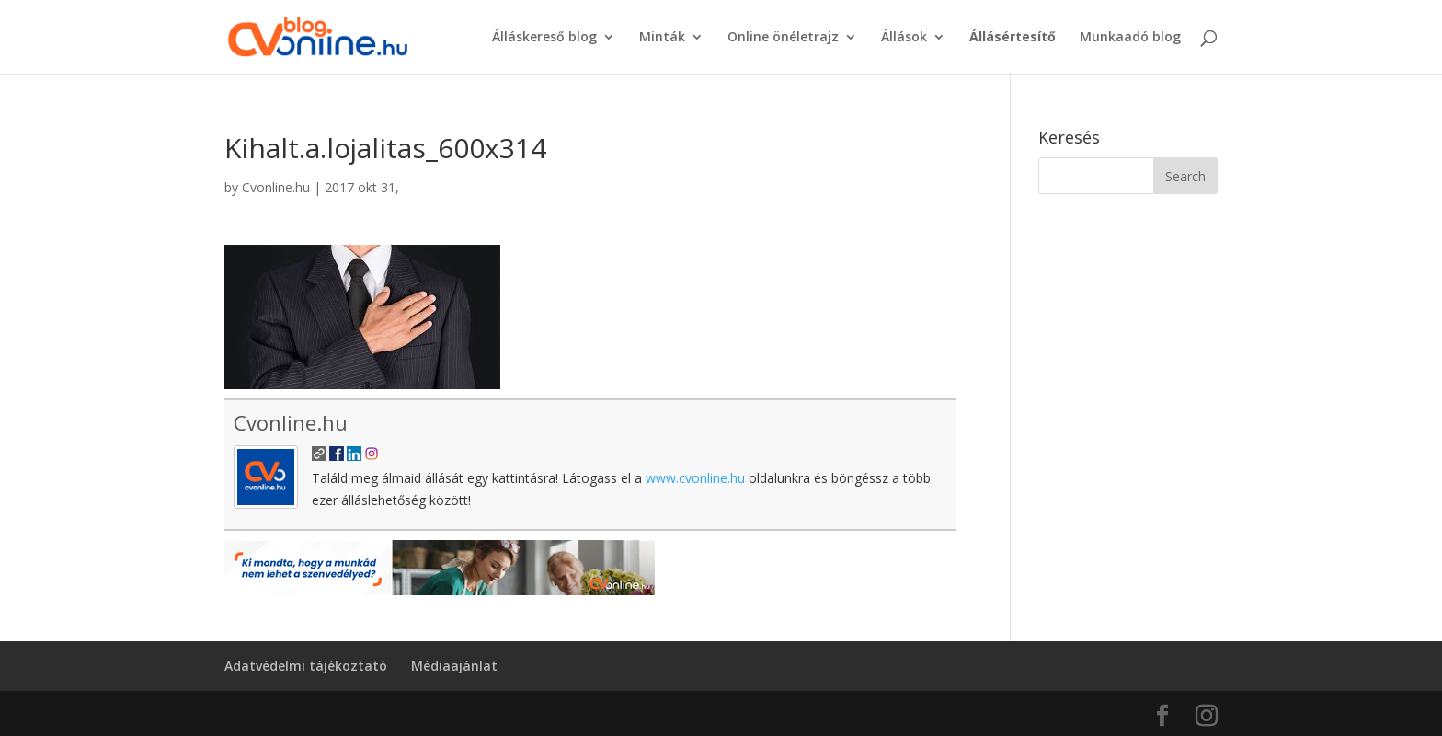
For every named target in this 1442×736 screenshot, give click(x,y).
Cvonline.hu (276, 187)
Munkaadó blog (1130, 37)
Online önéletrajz (783, 37)
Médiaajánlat (454, 665)
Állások (904, 37)
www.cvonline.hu (695, 478)
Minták (662, 37)
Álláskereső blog (544, 37)
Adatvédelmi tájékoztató (305, 665)
